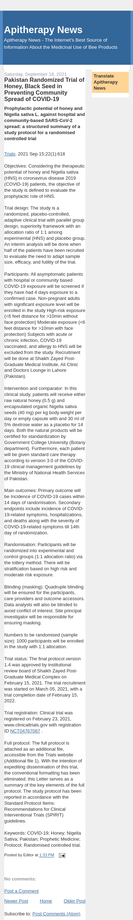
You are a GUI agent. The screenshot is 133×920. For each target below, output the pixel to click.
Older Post (74, 901)
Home (46, 901)
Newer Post (16, 901)
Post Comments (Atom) (57, 913)
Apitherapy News (43, 29)
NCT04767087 (25, 731)
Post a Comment (21, 891)
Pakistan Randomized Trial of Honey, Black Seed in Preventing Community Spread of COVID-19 (44, 89)
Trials (9, 154)
